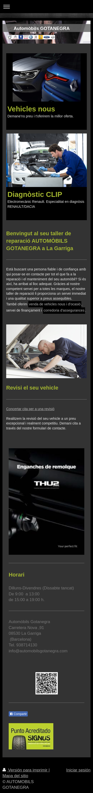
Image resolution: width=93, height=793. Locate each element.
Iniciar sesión (78, 770)
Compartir (18, 714)
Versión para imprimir (25, 770)
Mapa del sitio (15, 775)
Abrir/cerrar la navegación (46, 6)
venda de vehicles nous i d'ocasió (55, 304)
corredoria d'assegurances (64, 310)
